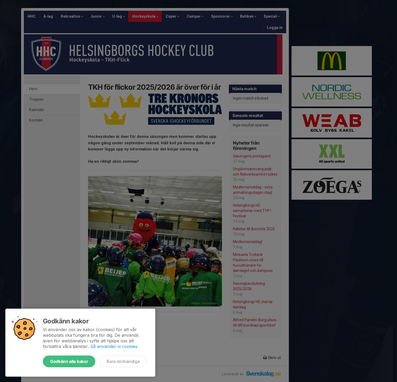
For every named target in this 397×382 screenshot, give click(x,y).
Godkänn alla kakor (69, 361)
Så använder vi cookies (114, 346)
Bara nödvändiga (123, 361)
